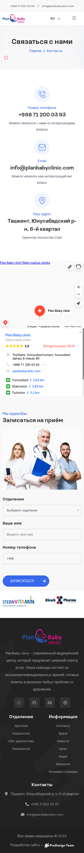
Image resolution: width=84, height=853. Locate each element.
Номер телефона (19, 547)
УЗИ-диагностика (21, 741)
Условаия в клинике (63, 772)
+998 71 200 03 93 (22, 6)
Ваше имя (12, 523)
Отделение (13, 499)
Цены (63, 749)
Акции (63, 756)
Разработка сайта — (42, 845)
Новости (63, 741)
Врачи (62, 733)
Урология (21, 726)
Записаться (29, 581)
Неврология (21, 733)
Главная (35, 51)
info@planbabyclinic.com (58, 6)
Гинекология (21, 749)
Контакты (63, 726)
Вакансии (63, 764)
